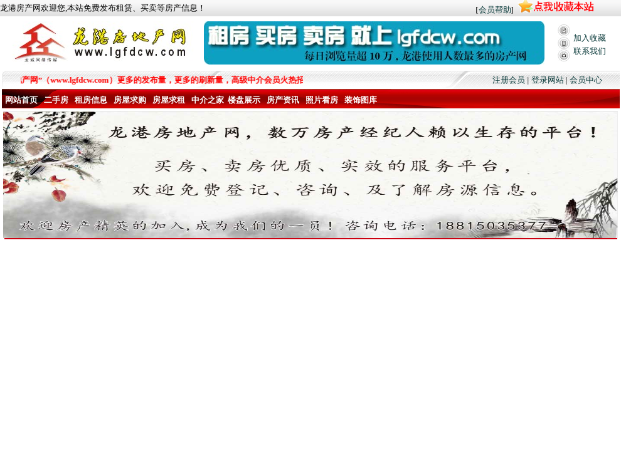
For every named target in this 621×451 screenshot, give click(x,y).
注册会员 (508, 80)
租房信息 (91, 100)
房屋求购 (130, 100)
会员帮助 (495, 9)
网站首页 (21, 100)
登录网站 (547, 80)
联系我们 (589, 51)
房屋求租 (168, 100)
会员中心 (586, 80)
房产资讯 (283, 100)
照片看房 (321, 100)
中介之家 (207, 100)
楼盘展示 (244, 100)
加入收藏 (589, 38)
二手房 (56, 100)
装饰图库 (360, 100)
